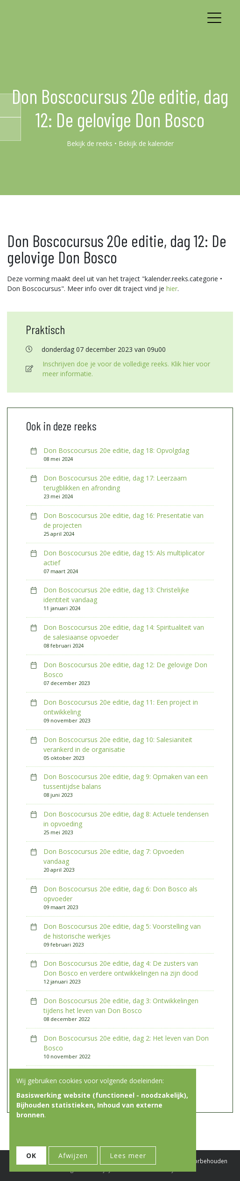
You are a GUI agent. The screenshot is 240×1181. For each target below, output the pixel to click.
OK (31, 1155)
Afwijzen (73, 1155)
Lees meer (128, 1155)
